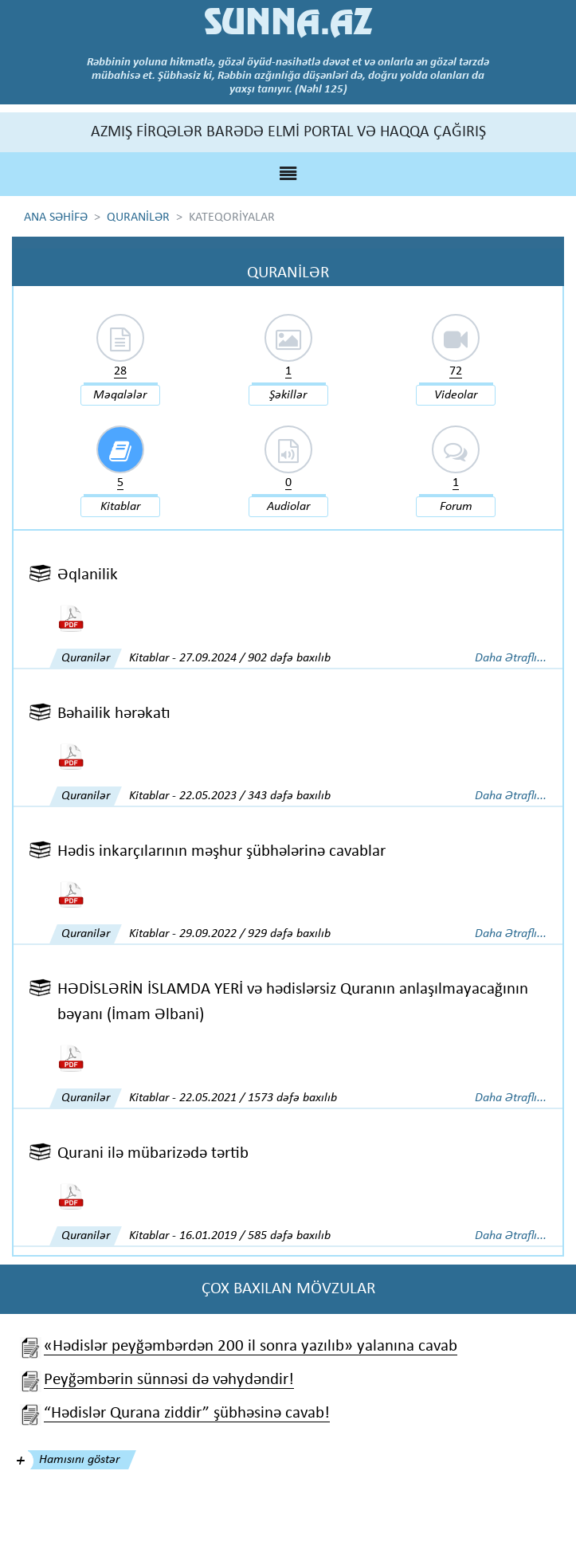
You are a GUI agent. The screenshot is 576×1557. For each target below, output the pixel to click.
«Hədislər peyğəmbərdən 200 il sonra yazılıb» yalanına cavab (250, 1346)
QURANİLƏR (138, 217)
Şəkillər (288, 395)
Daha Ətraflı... (511, 658)
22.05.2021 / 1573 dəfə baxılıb (258, 1098)
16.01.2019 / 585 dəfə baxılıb (255, 1236)
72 (455, 371)
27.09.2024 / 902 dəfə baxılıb (255, 658)
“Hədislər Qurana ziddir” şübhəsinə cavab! (187, 1413)
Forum (456, 506)
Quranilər (85, 658)
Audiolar (288, 506)
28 (120, 371)
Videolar (455, 395)
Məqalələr (120, 395)
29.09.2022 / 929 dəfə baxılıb (255, 934)
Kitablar (120, 506)
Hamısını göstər (79, 1459)
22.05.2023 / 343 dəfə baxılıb (255, 796)
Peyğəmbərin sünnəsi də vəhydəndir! (169, 1379)
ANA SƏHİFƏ (56, 217)
